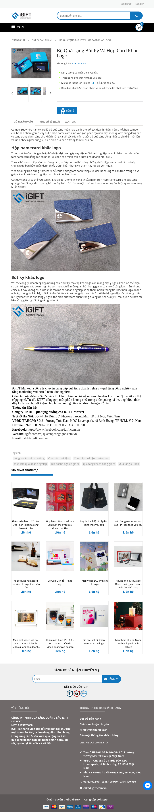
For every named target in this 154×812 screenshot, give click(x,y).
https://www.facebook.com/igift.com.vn (54, 429)
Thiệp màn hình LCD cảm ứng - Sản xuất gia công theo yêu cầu (26, 525)
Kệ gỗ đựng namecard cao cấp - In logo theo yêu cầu (26, 584)
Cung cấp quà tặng (59, 458)
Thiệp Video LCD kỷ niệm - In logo (94, 582)
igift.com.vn (33, 434)
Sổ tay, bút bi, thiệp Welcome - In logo (94, 641)
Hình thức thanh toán (93, 729)
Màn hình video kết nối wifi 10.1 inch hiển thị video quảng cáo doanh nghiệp (25, 645)
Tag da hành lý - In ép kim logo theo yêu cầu (94, 523)
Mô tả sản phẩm (23, 121)
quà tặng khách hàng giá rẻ (99, 464)
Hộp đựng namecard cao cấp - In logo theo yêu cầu (128, 523)
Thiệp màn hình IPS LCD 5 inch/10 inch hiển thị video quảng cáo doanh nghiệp (60, 645)
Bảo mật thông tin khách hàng (99, 735)
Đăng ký (139, 3)
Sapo (104, 799)
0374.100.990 (128, 781)
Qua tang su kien (129, 464)
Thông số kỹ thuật (48, 121)
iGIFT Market (79, 63)
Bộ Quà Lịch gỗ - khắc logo (60, 582)
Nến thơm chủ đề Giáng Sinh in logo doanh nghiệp (128, 643)
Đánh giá (70, 121)
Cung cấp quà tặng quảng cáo (91, 458)
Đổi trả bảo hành (90, 718)
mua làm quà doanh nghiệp (30, 464)
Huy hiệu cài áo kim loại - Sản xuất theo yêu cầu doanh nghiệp (60, 525)
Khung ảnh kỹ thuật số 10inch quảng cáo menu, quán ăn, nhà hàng (128, 584)
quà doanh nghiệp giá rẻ (65, 464)
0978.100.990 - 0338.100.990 (100, 781)
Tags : (14, 453)
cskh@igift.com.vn (35, 438)
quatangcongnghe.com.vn (60, 434)
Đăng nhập (126, 3)
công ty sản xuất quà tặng (29, 458)
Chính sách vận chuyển (94, 724)
